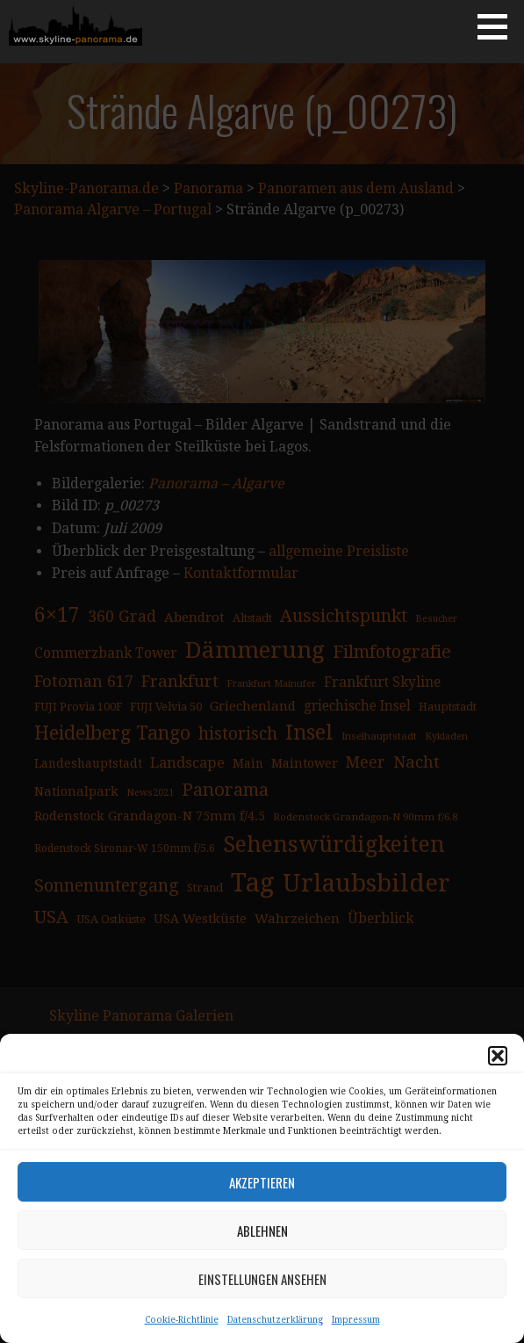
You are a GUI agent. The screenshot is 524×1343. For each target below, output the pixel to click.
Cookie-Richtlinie (182, 1320)
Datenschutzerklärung (275, 1320)
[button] (497, 1056)
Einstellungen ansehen (262, 1279)
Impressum (356, 1320)
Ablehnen (262, 1230)
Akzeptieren (262, 1182)
